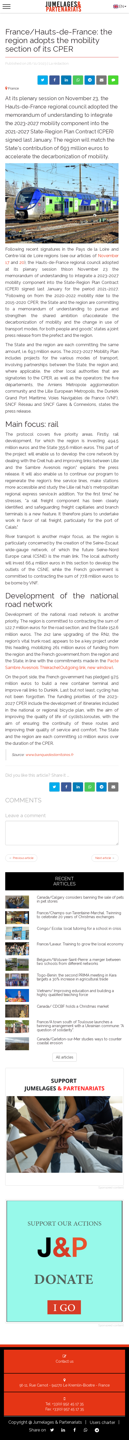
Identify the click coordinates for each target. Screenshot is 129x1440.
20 (21, 262)
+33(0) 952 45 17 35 (68, 1404)
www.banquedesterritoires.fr (49, 755)
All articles (64, 1057)
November (108, 255)
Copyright (17, 1422)
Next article (105, 858)
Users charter (102, 1422)
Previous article (21, 858)
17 (7, 262)
